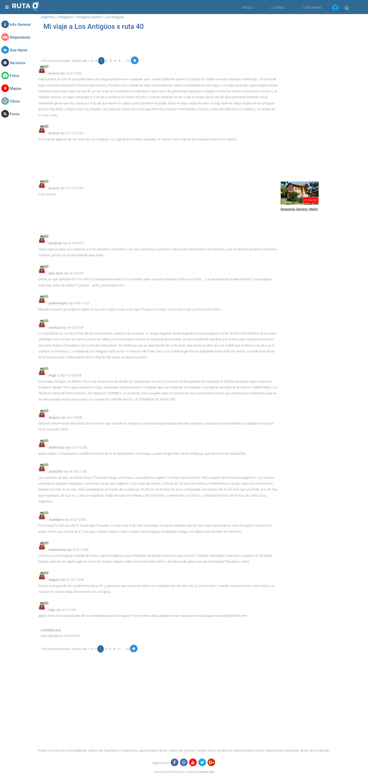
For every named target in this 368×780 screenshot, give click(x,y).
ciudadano (56, 519)
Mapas (15, 88)
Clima (15, 101)
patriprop (55, 243)
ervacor (54, 73)
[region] (158, 45)
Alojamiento (20, 37)
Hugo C (54, 375)
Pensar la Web (206, 772)
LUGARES (278, 7)
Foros (14, 114)
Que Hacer (19, 50)
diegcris (54, 417)
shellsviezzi (57, 447)
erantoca (55, 327)
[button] (335, 9)
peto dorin (56, 273)
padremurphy (58, 303)
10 (128, 61)
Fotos (14, 75)
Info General (20, 24)
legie (52, 610)
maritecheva (57, 550)
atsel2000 (56, 471)
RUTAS (248, 7)
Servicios (18, 63)
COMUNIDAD (312, 7)
